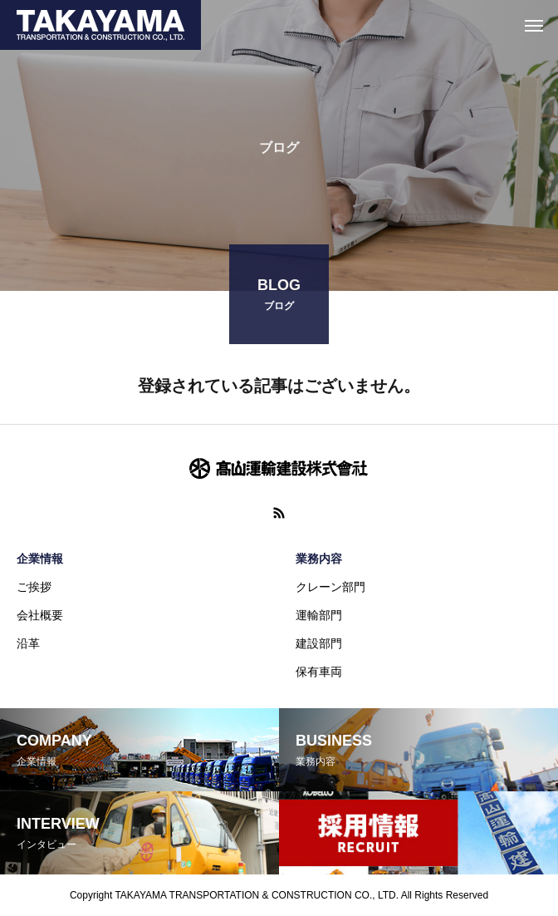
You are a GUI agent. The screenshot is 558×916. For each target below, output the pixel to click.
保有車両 (319, 671)
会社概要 (40, 615)
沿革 (28, 643)
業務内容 (319, 558)
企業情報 (40, 558)
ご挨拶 (34, 586)
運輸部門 (319, 615)
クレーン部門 (330, 586)
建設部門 (319, 643)
